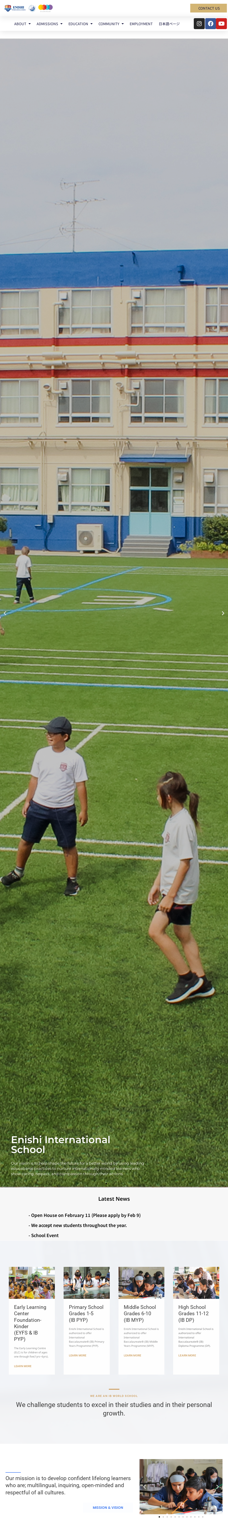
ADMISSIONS (50, 24)
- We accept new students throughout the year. (78, 1225)
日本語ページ (169, 23)
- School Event (44, 1235)
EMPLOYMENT (141, 23)
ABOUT (22, 24)
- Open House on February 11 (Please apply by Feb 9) (85, 1215)
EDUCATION (80, 24)
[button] (5, 613)
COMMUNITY (111, 24)
